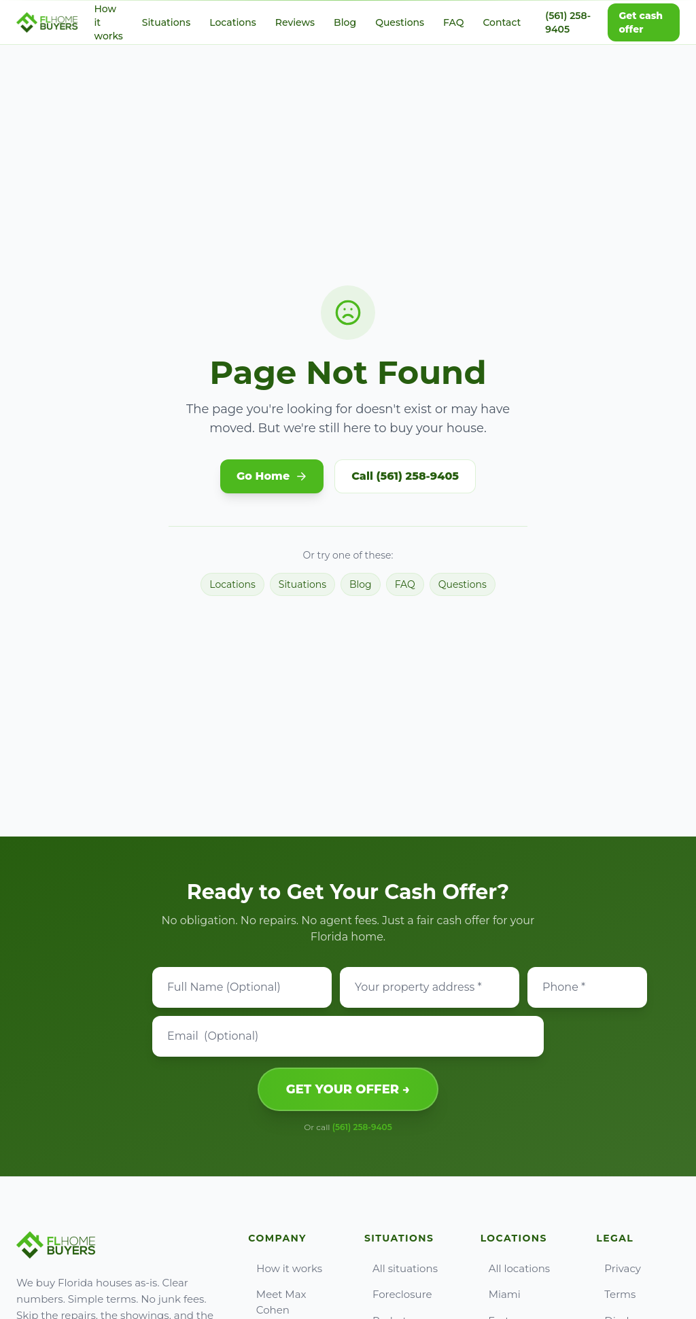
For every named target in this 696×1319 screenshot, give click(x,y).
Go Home (272, 476)
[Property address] (429, 987)
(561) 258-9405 (568, 22)
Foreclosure (398, 1294)
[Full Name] (242, 987)
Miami (501, 1294)
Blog (345, 22)
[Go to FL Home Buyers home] (47, 22)
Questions (399, 22)
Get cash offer (641, 22)
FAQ (453, 22)
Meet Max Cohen (277, 1302)
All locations (515, 1268)
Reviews (295, 22)
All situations (401, 1268)
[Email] (348, 1036)
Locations (232, 22)
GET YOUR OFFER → (348, 1089)
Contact (502, 22)
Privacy (618, 1268)
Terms (616, 1294)
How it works (285, 1268)
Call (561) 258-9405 (405, 476)
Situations (166, 22)
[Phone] (587, 987)
